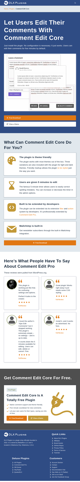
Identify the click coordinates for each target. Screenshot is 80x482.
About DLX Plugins (60, 438)
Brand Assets (58, 443)
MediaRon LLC (23, 442)
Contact (54, 465)
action (70, 208)
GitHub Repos (58, 445)
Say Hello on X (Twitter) (60, 472)
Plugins (11, 9)
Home (6, 9)
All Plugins (17, 462)
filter (61, 208)
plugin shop (19, 440)
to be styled (63, 168)
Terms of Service (59, 450)
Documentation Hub (58, 470)
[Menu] (75, 3)
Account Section (57, 462)
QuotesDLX (18, 472)
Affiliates (57, 441)
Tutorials (57, 453)
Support (54, 467)
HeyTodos (17, 470)
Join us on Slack (57, 474)
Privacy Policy (58, 448)
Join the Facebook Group (60, 477)
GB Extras (17, 467)
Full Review (22, 306)
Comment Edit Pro (27, 215)
